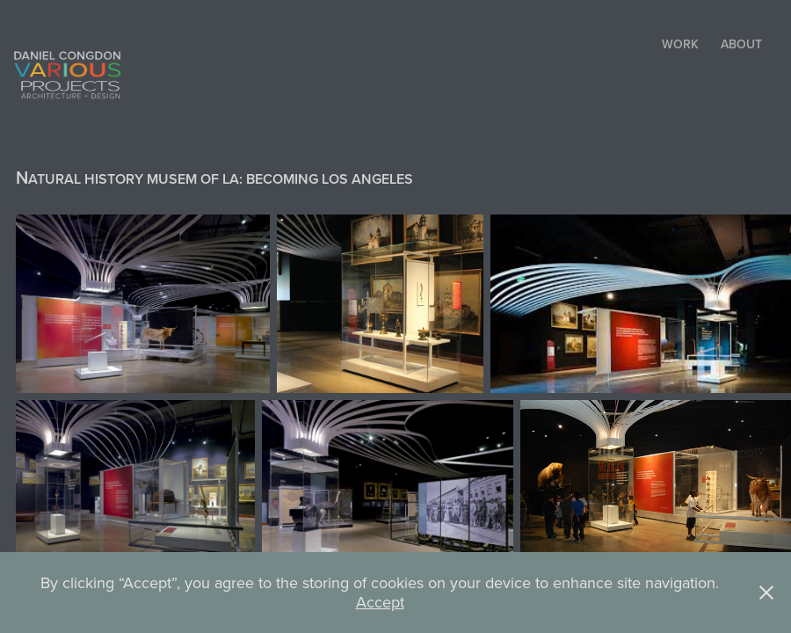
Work (680, 44)
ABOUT (741, 44)
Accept (380, 602)
